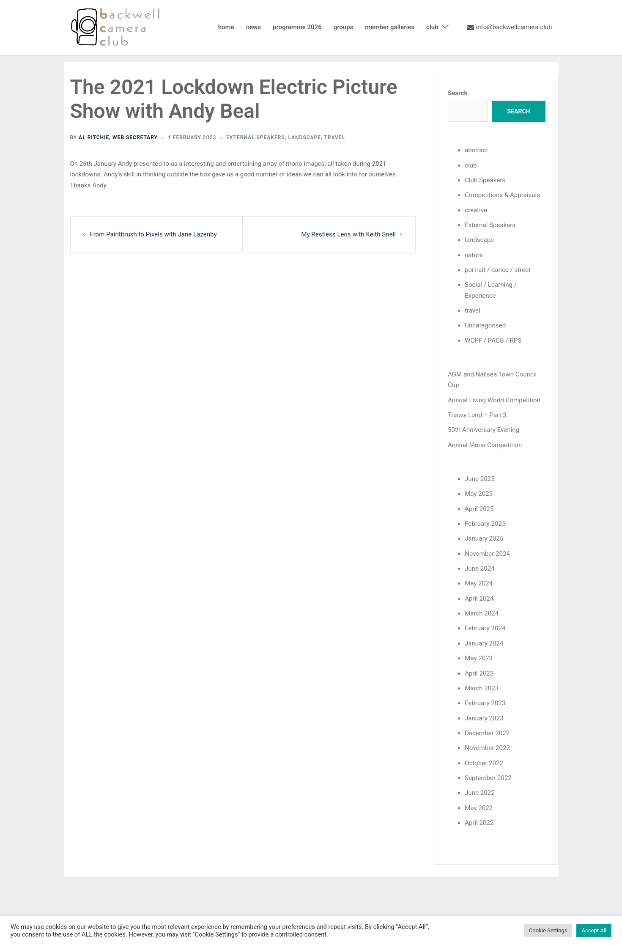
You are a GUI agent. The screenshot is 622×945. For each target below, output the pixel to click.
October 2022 (484, 760)
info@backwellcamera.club (509, 27)
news (253, 27)
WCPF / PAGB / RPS (493, 339)
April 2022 (479, 820)
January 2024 (484, 641)
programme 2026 (297, 27)
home (226, 27)
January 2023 (484, 716)
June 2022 (479, 790)
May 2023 (479, 656)
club (432, 27)
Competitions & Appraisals (502, 195)
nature (474, 254)
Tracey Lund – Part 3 (477, 414)
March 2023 (482, 686)
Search (458, 93)
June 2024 (479, 567)
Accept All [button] (593, 930)
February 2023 (485, 701)
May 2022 (479, 805)
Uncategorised (485, 324)
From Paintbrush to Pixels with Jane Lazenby (153, 234)
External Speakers (255, 137)
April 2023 (479, 671)
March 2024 (482, 611)
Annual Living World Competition (494, 399)
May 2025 (479, 492)
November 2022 (487, 745)
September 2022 (488, 775)
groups (343, 27)
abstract (476, 150)
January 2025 (484, 537)
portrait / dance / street (497, 269)
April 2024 (479, 596)
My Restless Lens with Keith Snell (349, 234)
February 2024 (485, 626)
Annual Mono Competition (484, 444)
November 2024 (487, 552)
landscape (304, 137)
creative (476, 210)
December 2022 (487, 730)
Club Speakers (485, 180)
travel (334, 137)
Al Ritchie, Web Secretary (118, 137)
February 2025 (485, 522)
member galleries (389, 27)
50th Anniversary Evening (483, 429)
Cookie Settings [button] (548, 930)
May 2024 (479, 581)
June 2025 (479, 477)
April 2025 (479, 507)
